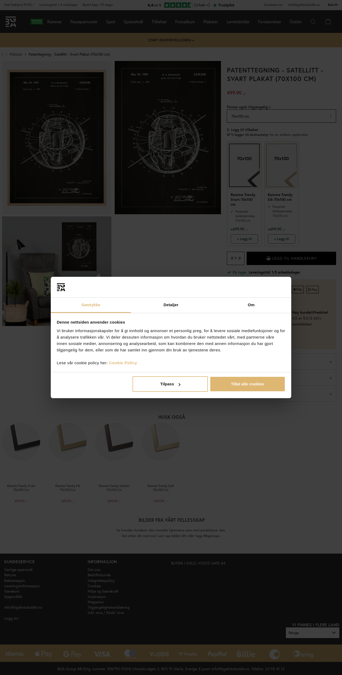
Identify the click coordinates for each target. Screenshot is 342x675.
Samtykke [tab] (90, 304)
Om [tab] (251, 304)
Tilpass (170, 384)
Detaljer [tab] (171, 304)
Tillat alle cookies (247, 384)
